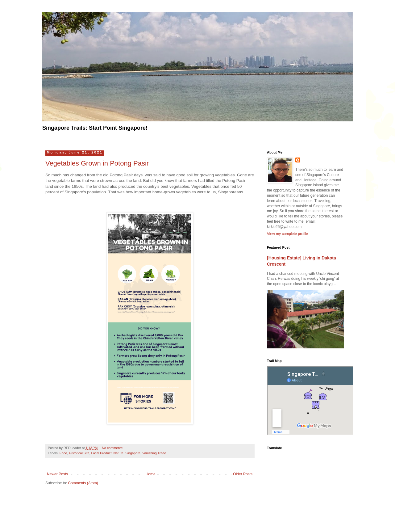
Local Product (101, 453)
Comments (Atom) (83, 483)
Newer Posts (57, 474)
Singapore (132, 453)
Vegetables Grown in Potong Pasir (97, 163)
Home (151, 474)
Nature (118, 453)
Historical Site (79, 453)
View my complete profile (287, 234)
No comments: (113, 448)
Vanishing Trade (154, 453)
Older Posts (242, 474)
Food (63, 453)
